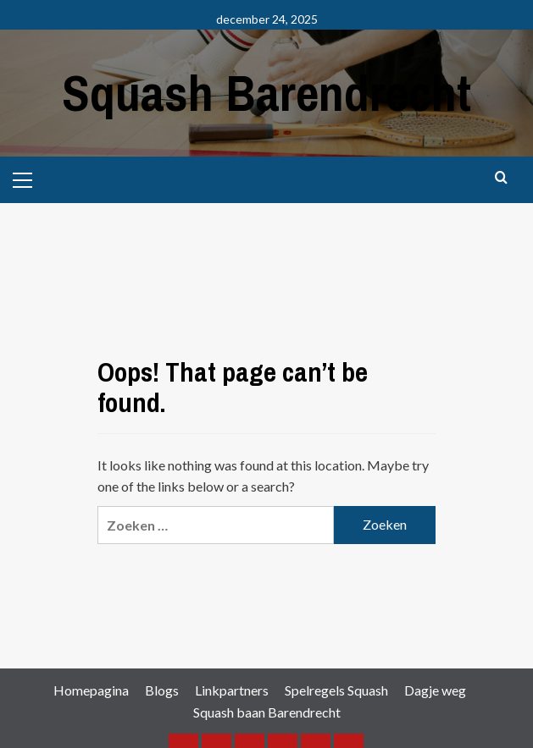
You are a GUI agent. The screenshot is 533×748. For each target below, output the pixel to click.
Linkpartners (232, 690)
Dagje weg (435, 690)
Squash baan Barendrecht (267, 712)
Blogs (162, 690)
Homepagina (91, 690)
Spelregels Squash (336, 690)
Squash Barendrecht (266, 92)
